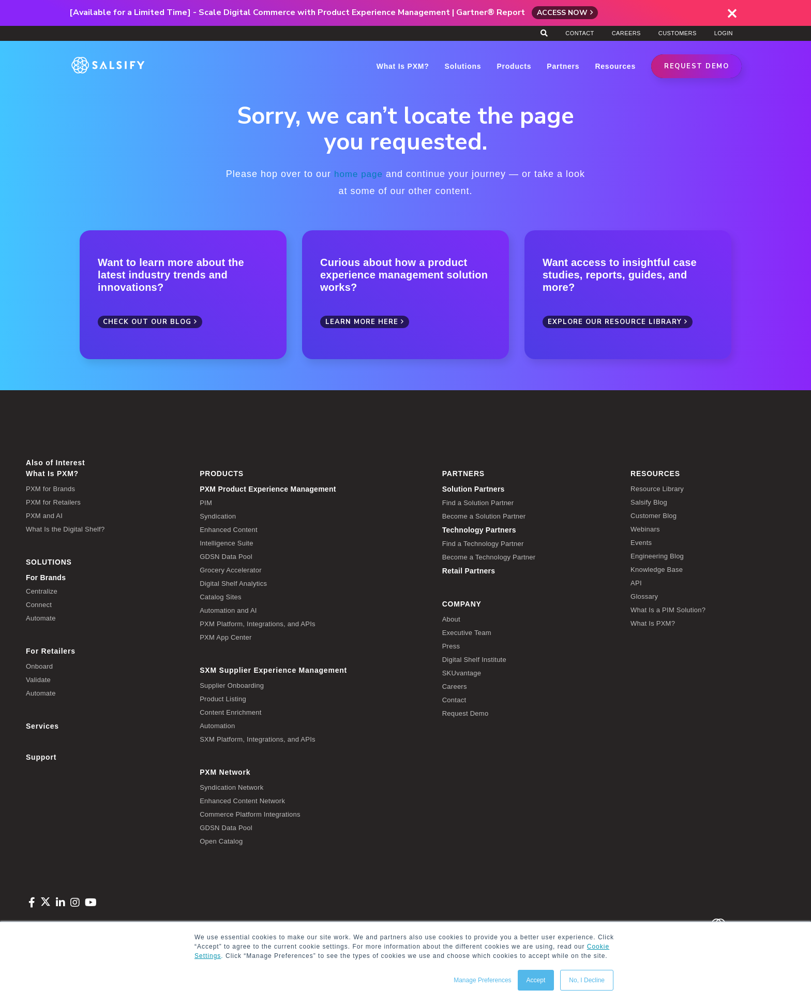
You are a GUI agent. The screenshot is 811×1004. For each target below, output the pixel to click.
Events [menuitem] (641, 542)
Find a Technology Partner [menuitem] (483, 543)
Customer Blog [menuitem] (653, 515)
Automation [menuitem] (217, 725)
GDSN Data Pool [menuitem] (226, 556)
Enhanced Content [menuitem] (229, 529)
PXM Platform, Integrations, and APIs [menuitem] (258, 623)
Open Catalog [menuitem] (221, 841)
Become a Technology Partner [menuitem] (489, 556)
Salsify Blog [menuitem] (648, 502)
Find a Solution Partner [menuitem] (478, 502)
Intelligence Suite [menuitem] (226, 543)
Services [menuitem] (42, 725)
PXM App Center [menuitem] (225, 637)
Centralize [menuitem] (41, 591)
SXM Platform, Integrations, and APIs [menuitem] (258, 739)
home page (358, 174)
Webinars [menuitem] (645, 529)
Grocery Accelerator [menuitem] (231, 569)
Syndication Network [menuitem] (231, 787)
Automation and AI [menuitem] (228, 610)
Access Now (562, 13)
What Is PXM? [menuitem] (52, 473)
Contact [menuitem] (579, 33)
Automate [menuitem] (41, 618)
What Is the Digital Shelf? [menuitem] (65, 529)
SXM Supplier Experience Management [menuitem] (273, 670)
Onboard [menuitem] (39, 666)
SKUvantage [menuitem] (462, 672)
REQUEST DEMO (696, 66)
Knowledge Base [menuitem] (656, 569)
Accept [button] (536, 980)
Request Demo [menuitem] (465, 713)
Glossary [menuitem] (644, 596)
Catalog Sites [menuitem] (221, 596)
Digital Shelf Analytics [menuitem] (233, 583)
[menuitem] (313, 489)
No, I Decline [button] (587, 980)
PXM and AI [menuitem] (44, 515)
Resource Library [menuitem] (657, 488)
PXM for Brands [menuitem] (50, 488)
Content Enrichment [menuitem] (230, 712)
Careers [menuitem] (626, 33)
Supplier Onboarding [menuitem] (232, 685)
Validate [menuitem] (38, 679)
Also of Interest (55, 462)
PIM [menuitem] (206, 502)
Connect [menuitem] (39, 604)
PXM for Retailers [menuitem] (53, 502)
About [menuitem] (451, 619)
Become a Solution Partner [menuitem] (484, 516)
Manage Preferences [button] (482, 980)
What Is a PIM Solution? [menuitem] (667, 609)
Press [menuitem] (451, 645)
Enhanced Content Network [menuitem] (242, 800)
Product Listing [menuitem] (223, 698)
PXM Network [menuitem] (225, 771)
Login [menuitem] (723, 33)
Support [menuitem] (41, 756)
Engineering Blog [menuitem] (657, 555)
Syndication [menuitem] (218, 516)
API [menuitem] (636, 582)
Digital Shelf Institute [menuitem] (474, 659)
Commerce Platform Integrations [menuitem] (250, 814)
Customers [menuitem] (677, 33)
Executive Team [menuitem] (466, 632)
